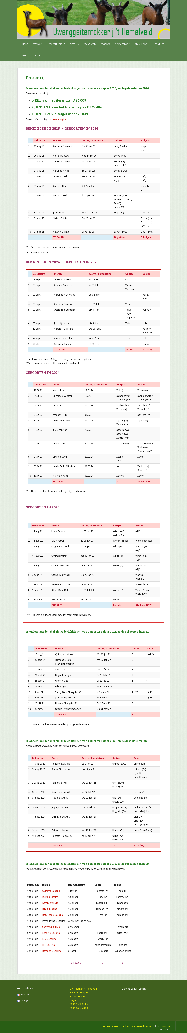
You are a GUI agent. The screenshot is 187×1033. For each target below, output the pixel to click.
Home (25, 44)
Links (24, 55)
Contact (159, 44)
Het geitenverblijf (56, 44)
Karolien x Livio (50, 902)
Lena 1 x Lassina (51, 932)
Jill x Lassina (48, 944)
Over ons (37, 44)
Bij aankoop (141, 44)
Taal (34, 55)
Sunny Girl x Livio (51, 926)
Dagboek (105, 44)
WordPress (164, 1029)
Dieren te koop (122, 44)
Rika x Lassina (49, 908)
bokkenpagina (59, 119)
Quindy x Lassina (51, 890)
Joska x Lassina (50, 896)
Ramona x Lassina (52, 950)
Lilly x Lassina (49, 938)
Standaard (90, 44)
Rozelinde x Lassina (52, 914)
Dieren (73, 44)
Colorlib (156, 1026)
